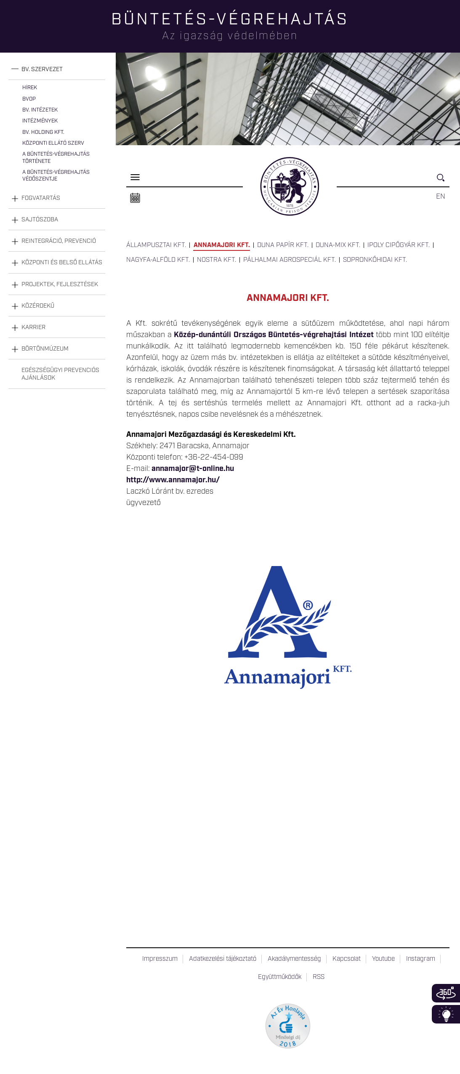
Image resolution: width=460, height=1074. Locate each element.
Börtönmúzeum (45, 349)
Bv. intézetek (40, 110)
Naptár (135, 198)
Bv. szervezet (42, 69)
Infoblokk (446, 1014)
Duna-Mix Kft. (338, 245)
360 (446, 993)
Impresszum (160, 959)
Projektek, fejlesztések (59, 284)
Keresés (443, 181)
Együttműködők (279, 977)
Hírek (29, 87)
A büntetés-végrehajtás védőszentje (56, 176)
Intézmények (40, 121)
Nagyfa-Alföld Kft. (158, 260)
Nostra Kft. (216, 260)
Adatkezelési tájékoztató (222, 959)
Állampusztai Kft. (156, 245)
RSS (318, 977)
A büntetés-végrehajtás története (56, 158)
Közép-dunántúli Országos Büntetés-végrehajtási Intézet (274, 335)
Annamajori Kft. (222, 245)
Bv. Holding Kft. (43, 132)
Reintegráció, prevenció (58, 241)
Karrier (33, 327)
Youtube (383, 959)
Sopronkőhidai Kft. (375, 260)
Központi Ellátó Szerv (53, 143)
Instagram (420, 959)
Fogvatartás (40, 198)
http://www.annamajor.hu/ (173, 480)
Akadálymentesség (294, 959)
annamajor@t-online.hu (193, 469)
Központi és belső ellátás (61, 262)
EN (440, 196)
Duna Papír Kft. (282, 245)
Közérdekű (37, 306)
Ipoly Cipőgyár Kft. (398, 245)
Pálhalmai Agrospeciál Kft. (289, 260)
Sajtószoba (39, 219)
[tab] (56, 69)
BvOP (29, 99)
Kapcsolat (346, 959)
